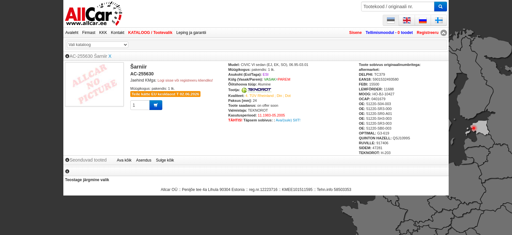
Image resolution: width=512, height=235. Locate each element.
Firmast (88, 32)
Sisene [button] (355, 32)
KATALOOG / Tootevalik (150, 32)
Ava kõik (124, 160)
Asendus (144, 160)
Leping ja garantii (191, 32)
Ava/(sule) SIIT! (288, 120)
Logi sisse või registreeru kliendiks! (185, 80)
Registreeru (428, 32)
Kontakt (117, 32)
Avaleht (71, 32)
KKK (103, 32)
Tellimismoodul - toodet (389, 32)
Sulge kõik (165, 160)
